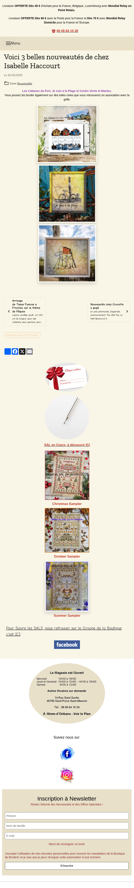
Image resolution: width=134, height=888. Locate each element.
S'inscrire (66, 865)
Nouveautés (24, 83)
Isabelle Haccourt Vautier (22, 335)
